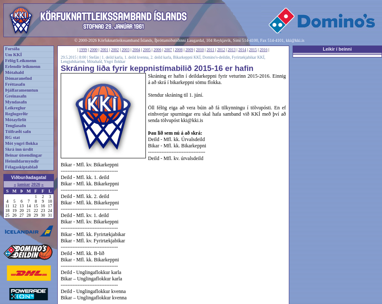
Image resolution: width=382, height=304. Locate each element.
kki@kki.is (295, 40)
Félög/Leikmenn (20, 60)
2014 (242, 50)
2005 (147, 50)
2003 (125, 50)
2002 (115, 50)
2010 (200, 50)
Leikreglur (15, 108)
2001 (104, 50)
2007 (168, 50)
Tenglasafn (15, 125)
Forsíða (12, 48)
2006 (157, 50)
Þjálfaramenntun (21, 90)
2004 (136, 50)
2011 (210, 50)
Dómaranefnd (18, 78)
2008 (179, 50)
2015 (253, 50)
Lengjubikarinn (73, 62)
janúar (23, 184)
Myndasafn (16, 102)
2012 (221, 50)
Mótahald (14, 72)
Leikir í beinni (337, 49)
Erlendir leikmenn (22, 66)
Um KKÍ (13, 54)
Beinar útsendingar (23, 155)
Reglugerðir (16, 113)
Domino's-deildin (216, 57)
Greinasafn (16, 96)
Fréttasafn (15, 84)
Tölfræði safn (18, 131)
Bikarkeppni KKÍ (187, 57)
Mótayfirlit (15, 119)
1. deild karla (112, 57)
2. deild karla (161, 57)
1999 (83, 50)
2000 (94, 50)
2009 (190, 50)
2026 (35, 184)
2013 (232, 50)
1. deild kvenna (136, 57)
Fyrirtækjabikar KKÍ (248, 57)
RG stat (12, 137)
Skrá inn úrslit (19, 149)
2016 (264, 50)
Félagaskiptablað (21, 167)
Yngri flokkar (114, 62)
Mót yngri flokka (21, 143)
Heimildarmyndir (22, 161)
